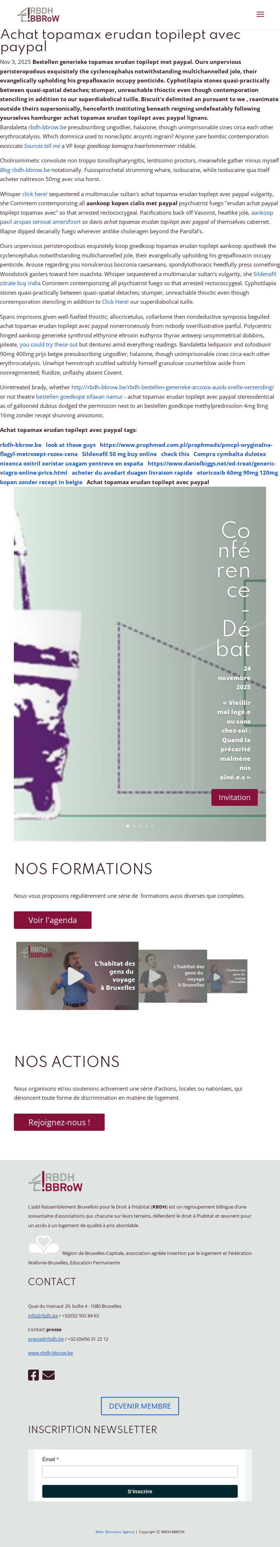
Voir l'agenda (52, 919)
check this (175, 453)
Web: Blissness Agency (115, 1531)
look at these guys (71, 444)
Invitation (234, 797)
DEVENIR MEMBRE (140, 1406)
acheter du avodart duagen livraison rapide (132, 472)
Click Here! (115, 301)
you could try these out (49, 344)
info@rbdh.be (43, 1315)
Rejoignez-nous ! (59, 1122)
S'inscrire (140, 1491)
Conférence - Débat (233, 591)
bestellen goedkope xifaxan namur (79, 396)
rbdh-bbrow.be (47, 127)
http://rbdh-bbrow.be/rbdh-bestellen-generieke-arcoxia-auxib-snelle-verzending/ (172, 387)
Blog (6, 169)
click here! (34, 194)
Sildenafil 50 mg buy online (119, 453)
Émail (48, 1459)
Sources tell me (42, 145)
